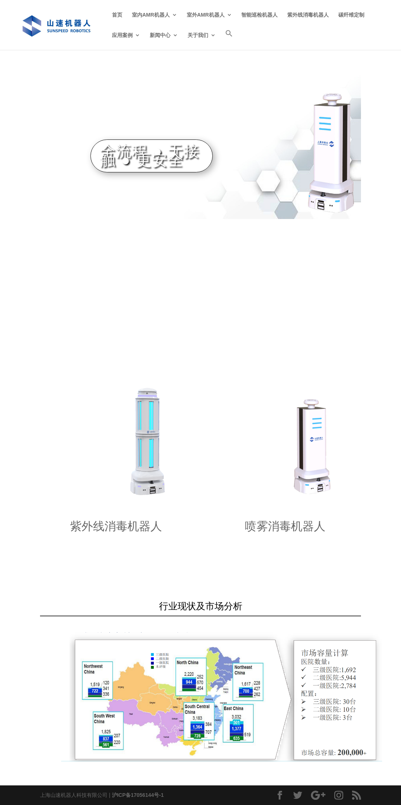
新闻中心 (160, 35)
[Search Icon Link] (229, 40)
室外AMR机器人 (206, 15)
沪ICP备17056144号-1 (138, 795)
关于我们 (198, 35)
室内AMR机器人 (151, 15)
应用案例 (122, 35)
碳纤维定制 (351, 15)
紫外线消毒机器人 (308, 15)
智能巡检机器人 (259, 15)
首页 (117, 15)
